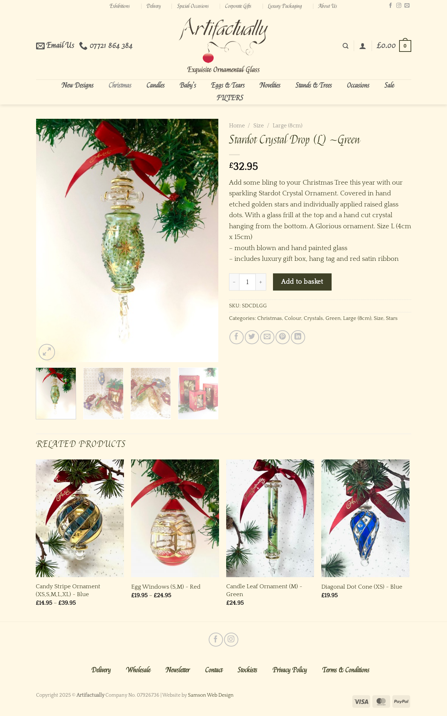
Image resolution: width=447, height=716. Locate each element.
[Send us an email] (406, 6)
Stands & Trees (313, 85)
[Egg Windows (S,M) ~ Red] (175, 518)
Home (237, 125)
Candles (155, 85)
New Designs (78, 85)
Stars (392, 318)
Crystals (313, 318)
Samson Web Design (211, 695)
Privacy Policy (290, 670)
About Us (327, 6)
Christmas (120, 85)
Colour (292, 318)
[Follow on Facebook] (390, 6)
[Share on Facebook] (236, 337)
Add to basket (302, 282)
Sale (389, 85)
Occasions (358, 85)
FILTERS (230, 98)
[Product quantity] (247, 282)
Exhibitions (120, 6)
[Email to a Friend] (267, 337)
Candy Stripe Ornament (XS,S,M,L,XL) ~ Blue (68, 590)
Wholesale (138, 670)
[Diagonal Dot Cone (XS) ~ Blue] (365, 518)
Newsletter (178, 670)
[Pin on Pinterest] (282, 337)
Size (258, 125)
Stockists (247, 670)
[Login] (362, 46)
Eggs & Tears (228, 85)
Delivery (153, 6)
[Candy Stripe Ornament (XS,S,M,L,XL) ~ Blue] (80, 518)
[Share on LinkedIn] (298, 337)
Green (333, 318)
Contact (213, 670)
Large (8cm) (287, 125)
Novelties (270, 85)
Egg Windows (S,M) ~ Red (165, 586)
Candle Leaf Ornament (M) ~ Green (264, 590)
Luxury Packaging (285, 6)
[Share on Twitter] (252, 337)
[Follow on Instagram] (398, 6)
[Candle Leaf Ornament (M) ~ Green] (270, 518)
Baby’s (188, 85)
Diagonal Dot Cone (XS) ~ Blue (361, 586)
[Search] (345, 46)
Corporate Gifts (238, 6)
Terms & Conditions (345, 670)
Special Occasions (193, 6)
